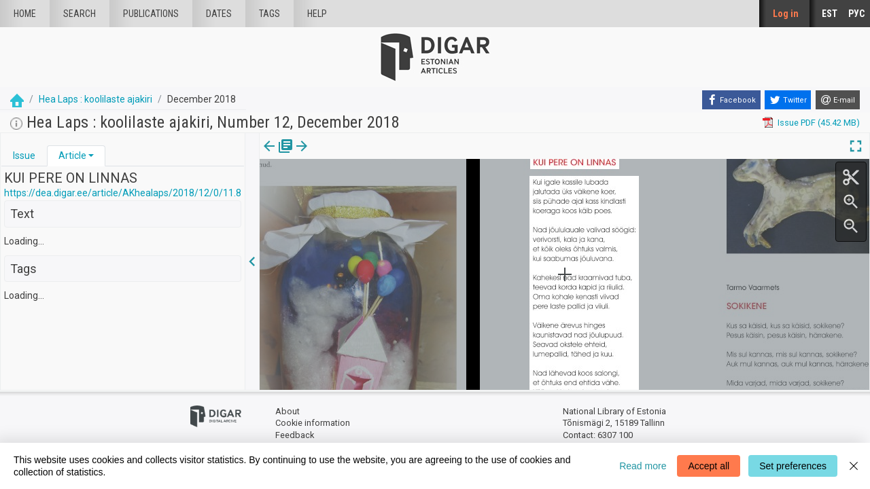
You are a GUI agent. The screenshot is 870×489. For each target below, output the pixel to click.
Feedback (294, 435)
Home (25, 13)
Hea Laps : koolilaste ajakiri (95, 99)
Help (317, 13)
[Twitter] (788, 99)
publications (151, 13)
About (287, 411)
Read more (642, 465)
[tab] (24, 155)
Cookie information (312, 423)
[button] (91, 155)
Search (79, 13)
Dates (219, 13)
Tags (269, 13)
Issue (24, 155)
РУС (856, 13)
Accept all (708, 465)
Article (72, 155)
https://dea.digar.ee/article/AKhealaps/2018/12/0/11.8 (122, 192)
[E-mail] (838, 99)
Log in (786, 13)
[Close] (854, 466)
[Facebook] (731, 99)
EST (829, 13)
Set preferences (792, 465)
